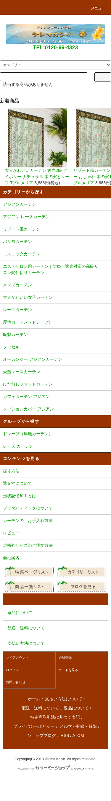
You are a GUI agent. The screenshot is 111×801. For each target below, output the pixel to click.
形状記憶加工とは (55, 496)
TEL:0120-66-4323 (55, 47)
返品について (76, 708)
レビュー (55, 533)
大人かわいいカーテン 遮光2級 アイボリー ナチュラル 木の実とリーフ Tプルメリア (37, 146)
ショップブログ (41, 735)
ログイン (12, 670)
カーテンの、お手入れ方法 (55, 521)
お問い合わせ (15, 682)
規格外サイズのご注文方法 (55, 545)
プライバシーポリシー (34, 726)
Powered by (55, 769)
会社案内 (55, 558)
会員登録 (65, 657)
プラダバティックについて (55, 508)
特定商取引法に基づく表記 (55, 717)
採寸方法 (55, 471)
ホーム (34, 698)
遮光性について (55, 483)
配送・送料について (40, 708)
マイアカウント (17, 657)
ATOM (78, 735)
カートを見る (68, 670)
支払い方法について (63, 698)
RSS (65, 735)
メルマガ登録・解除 (78, 726)
